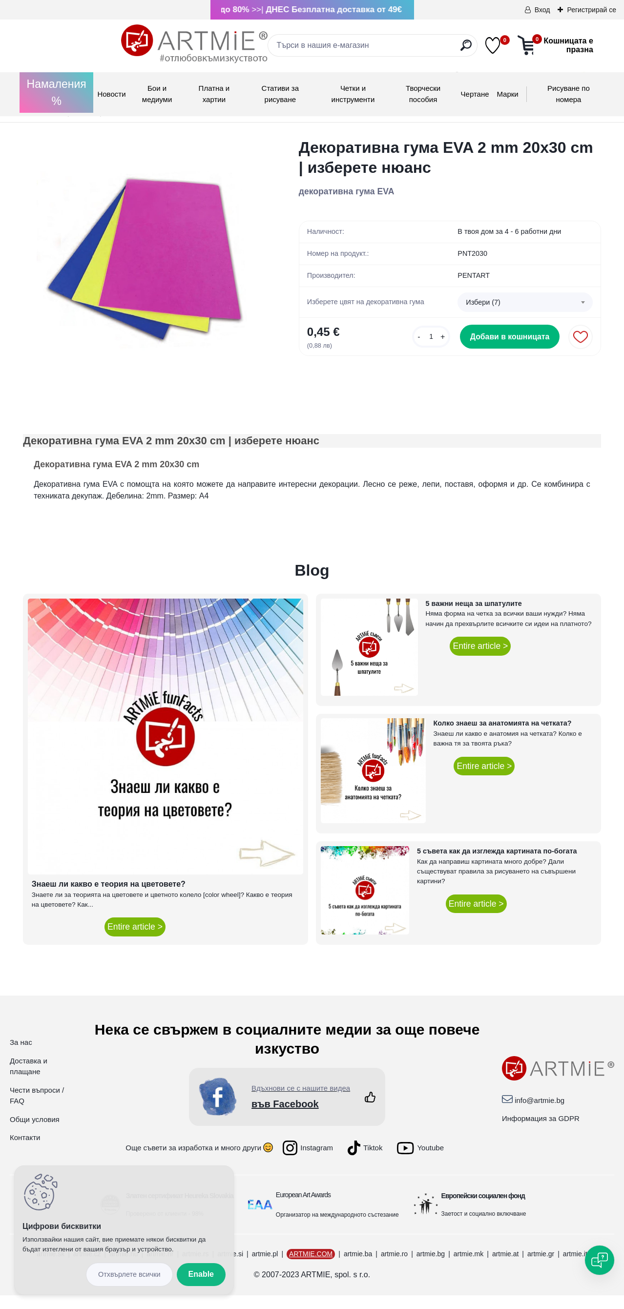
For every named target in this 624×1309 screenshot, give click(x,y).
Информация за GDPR (541, 1132)
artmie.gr (540, 1267)
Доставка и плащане (28, 1079)
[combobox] (525, 303)
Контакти (25, 1151)
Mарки (508, 94)
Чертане (475, 94)
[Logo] (96, 44)
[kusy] (436, 337)
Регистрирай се (591, 10)
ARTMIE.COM (311, 1267)
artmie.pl (265, 1267)
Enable (201, 1274)
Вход (542, 10)
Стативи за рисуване (280, 94)
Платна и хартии (214, 94)
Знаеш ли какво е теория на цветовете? (109, 897)
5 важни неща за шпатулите (474, 617)
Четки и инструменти (353, 94)
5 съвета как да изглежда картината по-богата (497, 865)
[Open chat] (599, 1260)
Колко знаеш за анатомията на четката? (503, 737)
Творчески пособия (423, 94)
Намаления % (56, 92)
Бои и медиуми (157, 94)
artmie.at (505, 1267)
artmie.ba (358, 1267)
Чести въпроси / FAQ (37, 1109)
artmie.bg (430, 1267)
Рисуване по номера (568, 94)
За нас (21, 1056)
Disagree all (129, 1275)
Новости (111, 94)
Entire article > (135, 940)
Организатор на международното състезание (337, 1228)
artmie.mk (468, 1267)
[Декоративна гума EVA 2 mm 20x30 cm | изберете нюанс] (145, 260)
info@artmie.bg (539, 1113)
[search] (399, 49)
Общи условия (35, 1132)
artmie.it (575, 1267)
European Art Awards (303, 1208)
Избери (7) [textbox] (483, 303)
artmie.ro (394, 1267)
